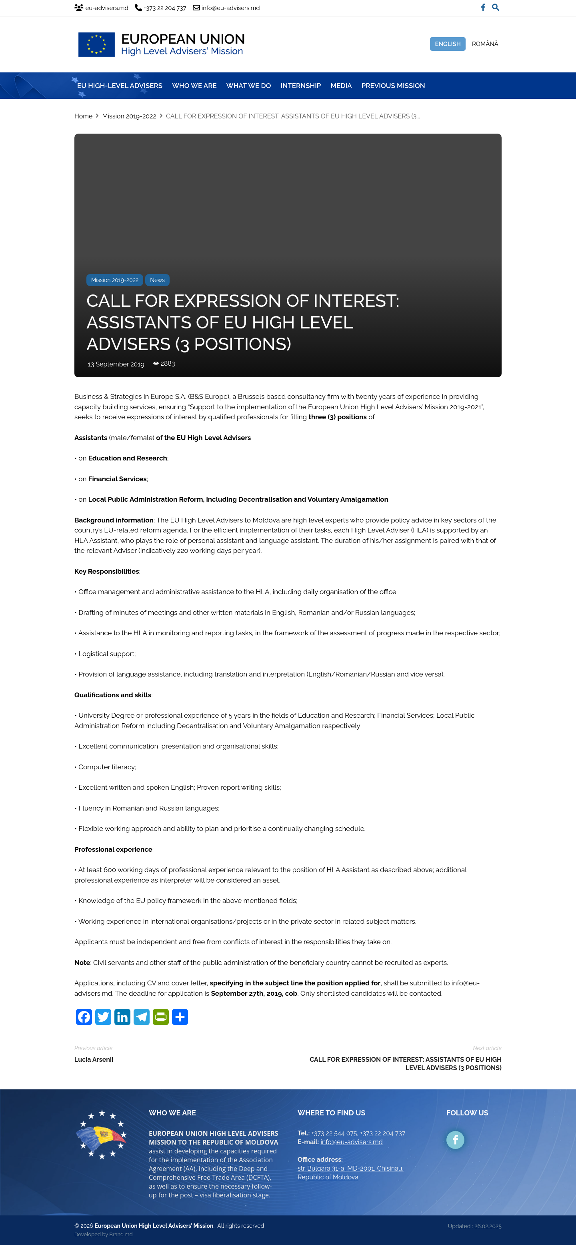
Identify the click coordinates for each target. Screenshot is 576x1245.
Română (485, 44)
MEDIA (341, 86)
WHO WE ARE (194, 86)
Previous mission (393, 86)
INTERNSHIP (301, 86)
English (448, 44)
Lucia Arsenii (93, 1059)
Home (83, 116)
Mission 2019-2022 (129, 116)
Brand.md (120, 1234)
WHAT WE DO (248, 86)
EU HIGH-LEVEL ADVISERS (119, 86)
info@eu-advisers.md (352, 1142)
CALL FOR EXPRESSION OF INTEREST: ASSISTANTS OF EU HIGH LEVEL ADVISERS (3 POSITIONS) (406, 1064)
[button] (496, 5)
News (157, 280)
